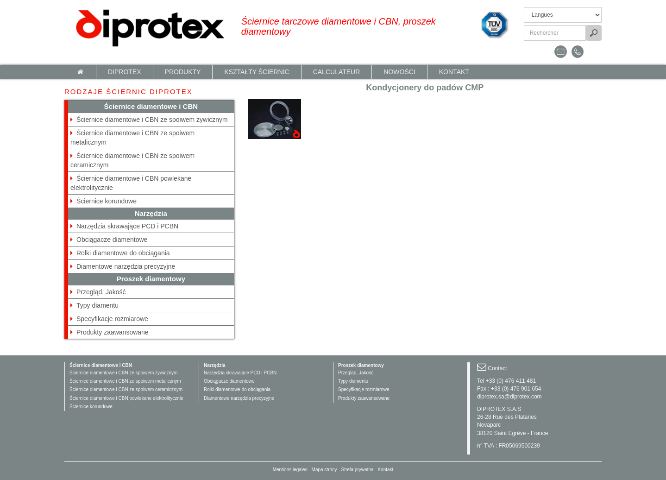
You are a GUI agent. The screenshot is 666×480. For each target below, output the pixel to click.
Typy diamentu (97, 305)
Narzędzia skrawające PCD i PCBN (127, 226)
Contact (497, 368)
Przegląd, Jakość (101, 292)
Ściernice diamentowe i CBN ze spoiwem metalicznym (125, 381)
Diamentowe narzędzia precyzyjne (125, 266)
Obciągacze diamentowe (111, 239)
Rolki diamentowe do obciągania (123, 253)
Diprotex (124, 72)
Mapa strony (324, 469)
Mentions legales (290, 469)
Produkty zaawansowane (112, 332)
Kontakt (454, 72)
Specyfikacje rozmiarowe (112, 318)
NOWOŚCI (399, 72)
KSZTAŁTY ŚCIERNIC (256, 72)
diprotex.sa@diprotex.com (509, 396)
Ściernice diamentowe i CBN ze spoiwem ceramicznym (125, 389)
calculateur (336, 72)
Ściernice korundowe (106, 201)
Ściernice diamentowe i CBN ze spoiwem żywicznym (152, 119)
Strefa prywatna (357, 469)
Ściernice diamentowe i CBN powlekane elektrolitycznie (126, 398)
